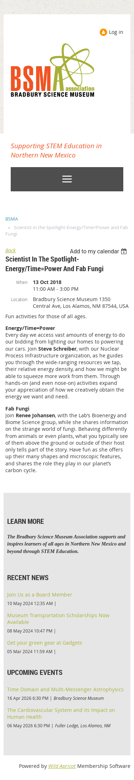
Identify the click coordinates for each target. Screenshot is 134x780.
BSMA (11, 219)
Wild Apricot (62, 766)
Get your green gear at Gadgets (44, 642)
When (22, 282)
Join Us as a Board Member (39, 594)
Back (10, 250)
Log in (116, 32)
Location (19, 299)
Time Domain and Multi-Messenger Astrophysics (65, 689)
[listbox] (99, 251)
